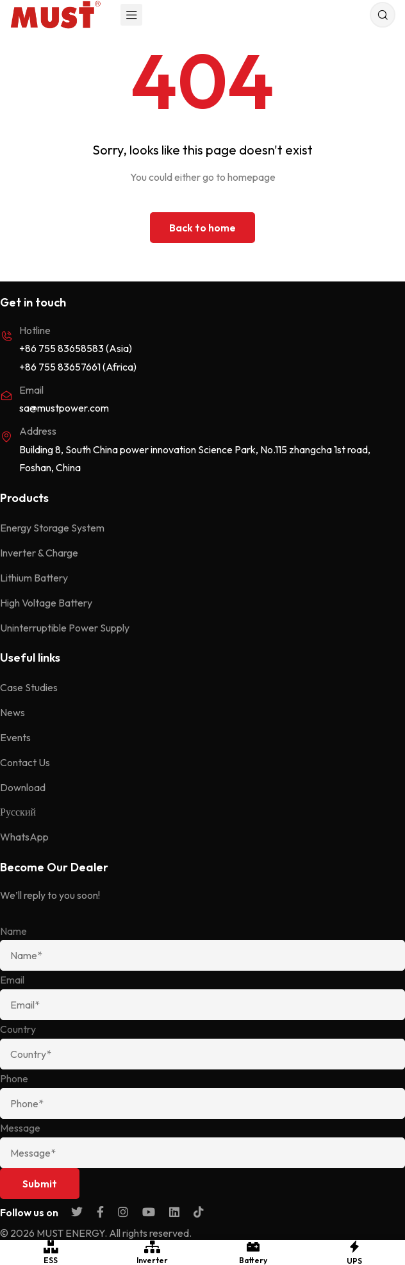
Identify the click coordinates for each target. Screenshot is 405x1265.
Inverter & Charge (39, 552)
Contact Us (25, 762)
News (12, 712)
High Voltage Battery (46, 602)
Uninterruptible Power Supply (64, 627)
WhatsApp (24, 836)
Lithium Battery (34, 577)
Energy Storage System (52, 527)
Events (15, 737)
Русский (18, 811)
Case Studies (29, 687)
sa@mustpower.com (64, 407)
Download (22, 787)
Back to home (202, 227)
